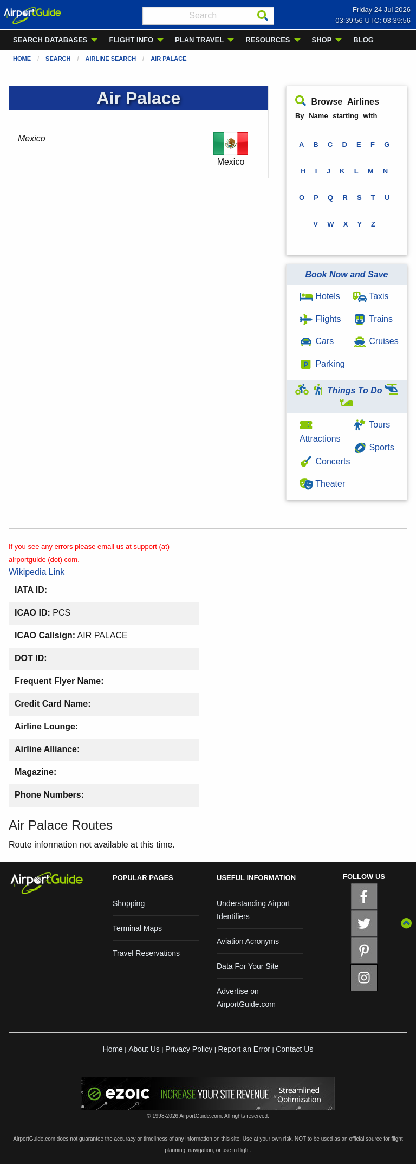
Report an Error (244, 1049)
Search (58, 58)
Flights (320, 319)
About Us (144, 1049)
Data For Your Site (247, 966)
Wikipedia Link (36, 572)
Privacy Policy (188, 1049)
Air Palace (168, 58)
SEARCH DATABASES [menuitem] (50, 40)
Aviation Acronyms (248, 941)
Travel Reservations (146, 953)
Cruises (376, 341)
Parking (322, 363)
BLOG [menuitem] (363, 40)
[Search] (262, 15)
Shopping (129, 903)
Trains (373, 319)
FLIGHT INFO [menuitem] (131, 40)
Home (22, 58)
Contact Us (294, 1049)
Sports (373, 447)
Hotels (320, 296)
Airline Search (111, 58)
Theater (322, 483)
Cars (317, 341)
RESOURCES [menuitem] (267, 40)
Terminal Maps (137, 928)
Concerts (325, 461)
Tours (371, 424)
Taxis (371, 296)
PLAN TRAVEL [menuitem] (199, 40)
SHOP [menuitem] (322, 40)
